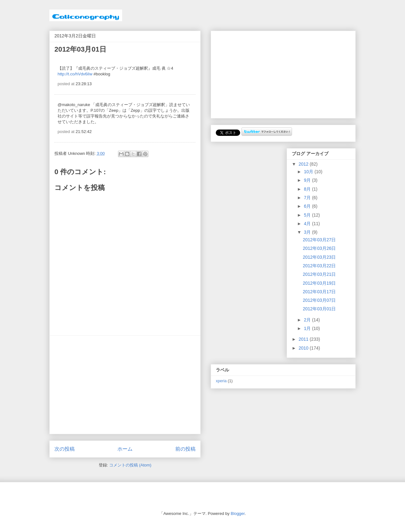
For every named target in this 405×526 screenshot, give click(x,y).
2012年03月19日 (319, 283)
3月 (308, 232)
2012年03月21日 (319, 274)
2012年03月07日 (319, 300)
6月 (308, 206)
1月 (308, 328)
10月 (309, 171)
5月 (308, 215)
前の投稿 (185, 449)
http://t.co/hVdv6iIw (75, 74)
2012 (304, 164)
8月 (308, 189)
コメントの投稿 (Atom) (130, 465)
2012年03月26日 (319, 248)
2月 (308, 319)
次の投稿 (64, 449)
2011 (304, 339)
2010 (304, 348)
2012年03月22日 (319, 265)
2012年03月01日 (319, 308)
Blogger (238, 513)
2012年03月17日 (319, 291)
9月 (308, 180)
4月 (308, 223)
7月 (308, 197)
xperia (221, 381)
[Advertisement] (125, 384)
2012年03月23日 (319, 257)
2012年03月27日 (319, 239)
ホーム (125, 449)
